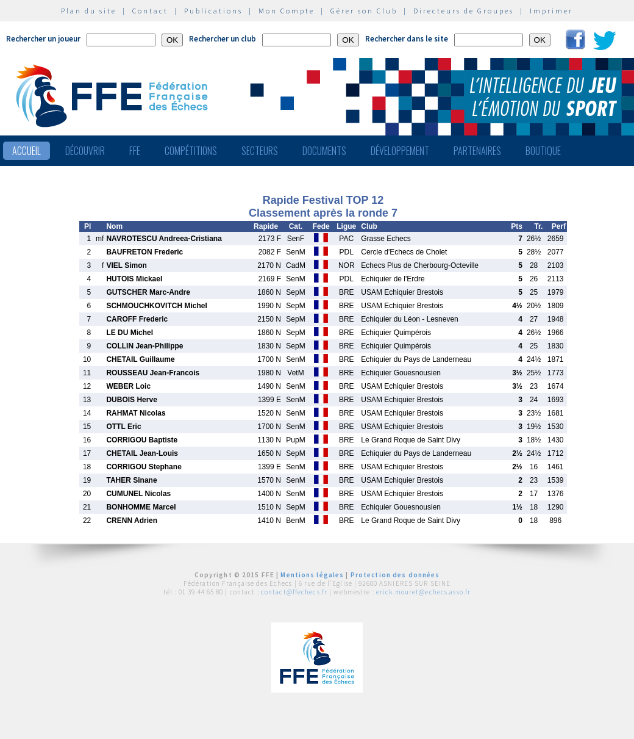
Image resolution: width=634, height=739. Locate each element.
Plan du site (88, 10)
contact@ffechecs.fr (294, 592)
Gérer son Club (363, 10)
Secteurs (259, 150)
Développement (400, 150)
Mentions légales (312, 575)
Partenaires (477, 150)
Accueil (26, 150)
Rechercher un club (222, 39)
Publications (213, 10)
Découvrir (85, 150)
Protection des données (395, 575)
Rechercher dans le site (406, 39)
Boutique (543, 150)
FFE (134, 150)
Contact (150, 10)
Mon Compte (286, 10)
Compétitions (191, 150)
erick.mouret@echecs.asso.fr (423, 592)
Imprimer (551, 10)
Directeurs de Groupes (463, 10)
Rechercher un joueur (43, 39)
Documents (324, 150)
